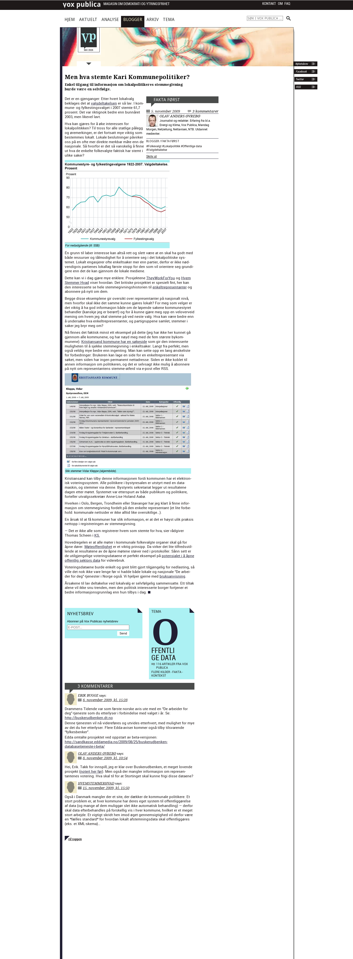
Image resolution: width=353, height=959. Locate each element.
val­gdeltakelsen (104, 103)
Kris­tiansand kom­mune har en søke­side (114, 341)
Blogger (132, 19)
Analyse (110, 19)
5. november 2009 (165, 111)
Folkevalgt (154, 146)
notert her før (91, 771)
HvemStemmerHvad (96, 783)
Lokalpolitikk (172, 146)
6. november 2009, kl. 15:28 (105, 700)
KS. (97, 535)
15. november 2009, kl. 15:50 (106, 788)
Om (280, 3)
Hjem (69, 19)
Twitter (299, 79)
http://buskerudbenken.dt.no (89, 717)
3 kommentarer (205, 111)
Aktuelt (88, 19)
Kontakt (269, 3)
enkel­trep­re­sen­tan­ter (170, 287)
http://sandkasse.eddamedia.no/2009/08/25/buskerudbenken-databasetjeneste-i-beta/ (116, 744)
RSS (298, 87)
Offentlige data (192, 146)
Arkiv (153, 19)
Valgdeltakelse (157, 150)
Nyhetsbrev (301, 64)
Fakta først (167, 99)
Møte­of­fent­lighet (98, 546)
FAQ (287, 3)
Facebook (301, 71)
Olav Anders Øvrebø (180, 116)
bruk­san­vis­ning (172, 576)
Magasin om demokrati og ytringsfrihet (136, 4)
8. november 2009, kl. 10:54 (105, 758)
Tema (168, 19)
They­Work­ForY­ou (160, 277)
